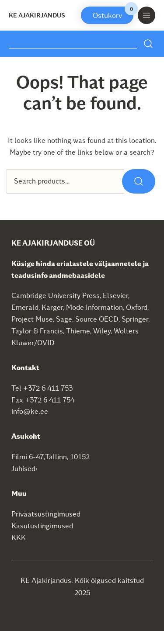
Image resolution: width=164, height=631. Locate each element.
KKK (18, 537)
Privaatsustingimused (45, 514)
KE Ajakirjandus (37, 15)
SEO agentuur (130, 592)
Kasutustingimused (42, 525)
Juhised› (24, 468)
